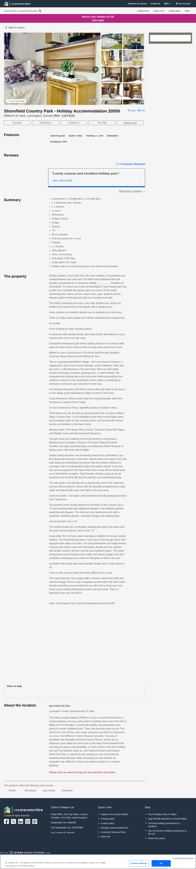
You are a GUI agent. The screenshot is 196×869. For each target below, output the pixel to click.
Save (133, 110)
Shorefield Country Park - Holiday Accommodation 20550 (62, 111)
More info (105, 836)
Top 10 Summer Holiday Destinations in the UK (167, 832)
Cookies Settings (139, 863)
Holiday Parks (143, 11)
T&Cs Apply (98, 20)
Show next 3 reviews (130, 191)
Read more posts (156, 838)
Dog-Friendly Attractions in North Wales (167, 818)
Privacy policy (108, 818)
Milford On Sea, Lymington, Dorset (39, 115)
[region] (98, 861)
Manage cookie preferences (114, 828)
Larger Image (16, 101)
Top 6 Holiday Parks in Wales (162, 814)
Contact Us (155, 4)
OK (161, 863)
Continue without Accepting (183, 858)
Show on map (130, 123)
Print (143, 110)
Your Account (183, 3)
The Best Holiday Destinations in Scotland (164, 825)
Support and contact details (114, 814)
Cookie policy (107, 823)
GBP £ (168, 4)
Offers (187, 11)
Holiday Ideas (174, 11)
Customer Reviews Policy (113, 832)
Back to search (17, 27)
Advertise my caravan (137, 4)
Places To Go (159, 11)
